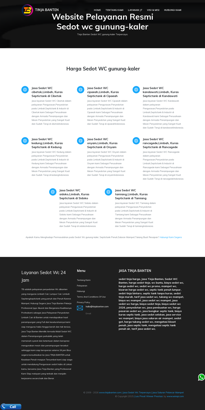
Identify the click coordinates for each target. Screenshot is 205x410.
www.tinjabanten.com (110, 392)
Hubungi (81, 291)
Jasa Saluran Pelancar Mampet (168, 392)
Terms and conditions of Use (91, 296)
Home (97, 10)
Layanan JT (135, 10)
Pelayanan (82, 285)
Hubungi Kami (172, 10)
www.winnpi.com (175, 396)
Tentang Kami (114, 10)
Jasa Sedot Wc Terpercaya (137, 392)
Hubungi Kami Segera (171, 237)
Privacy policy (83, 302)
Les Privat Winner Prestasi (149, 396)
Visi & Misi (153, 10)
